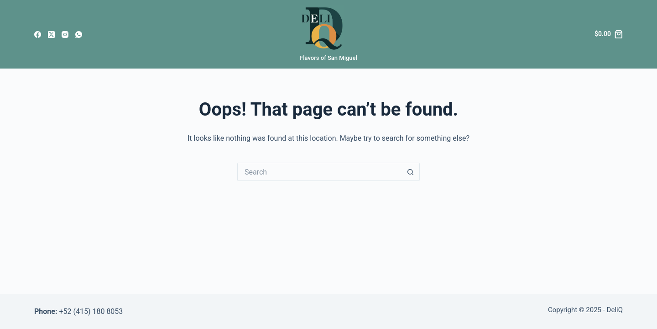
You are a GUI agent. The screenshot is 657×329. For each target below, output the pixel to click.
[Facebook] (37, 34)
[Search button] (411, 172)
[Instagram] (65, 34)
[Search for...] (319, 172)
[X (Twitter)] (51, 34)
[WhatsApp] (78, 34)
